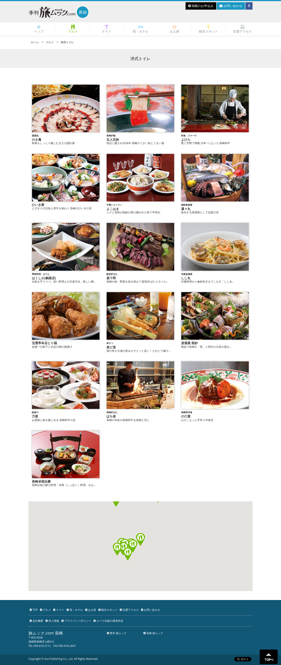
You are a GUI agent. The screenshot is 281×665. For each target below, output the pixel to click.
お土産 (174, 29)
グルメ (73, 29)
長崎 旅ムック (153, 633)
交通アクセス (242, 29)
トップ (38, 29)
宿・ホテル (140, 29)
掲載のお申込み (201, 6)
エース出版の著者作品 (108, 621)
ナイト (106, 29)
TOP (34, 610)
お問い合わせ (230, 6)
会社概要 (36, 621)
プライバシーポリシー (76, 621)
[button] (140, 539)
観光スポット (208, 29)
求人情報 (52, 621)
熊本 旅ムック (117, 633)
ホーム (35, 42)
